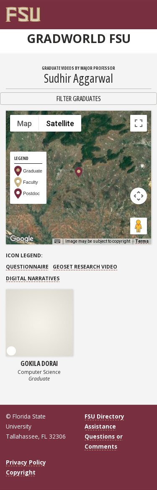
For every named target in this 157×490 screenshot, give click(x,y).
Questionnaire (27, 266)
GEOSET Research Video (85, 266)
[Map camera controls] (138, 196)
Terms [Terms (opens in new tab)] (142, 241)
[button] (78, 172)
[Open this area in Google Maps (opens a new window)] (22, 239)
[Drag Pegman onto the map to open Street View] (138, 226)
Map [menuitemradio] (24, 123)
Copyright (21, 472)
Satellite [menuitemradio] (60, 123)
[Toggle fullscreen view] (138, 123)
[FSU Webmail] (137, 11)
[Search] (142, 11)
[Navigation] (148, 11)
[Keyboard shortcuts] (57, 241)
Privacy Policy (26, 462)
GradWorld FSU (79, 38)
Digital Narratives (32, 278)
